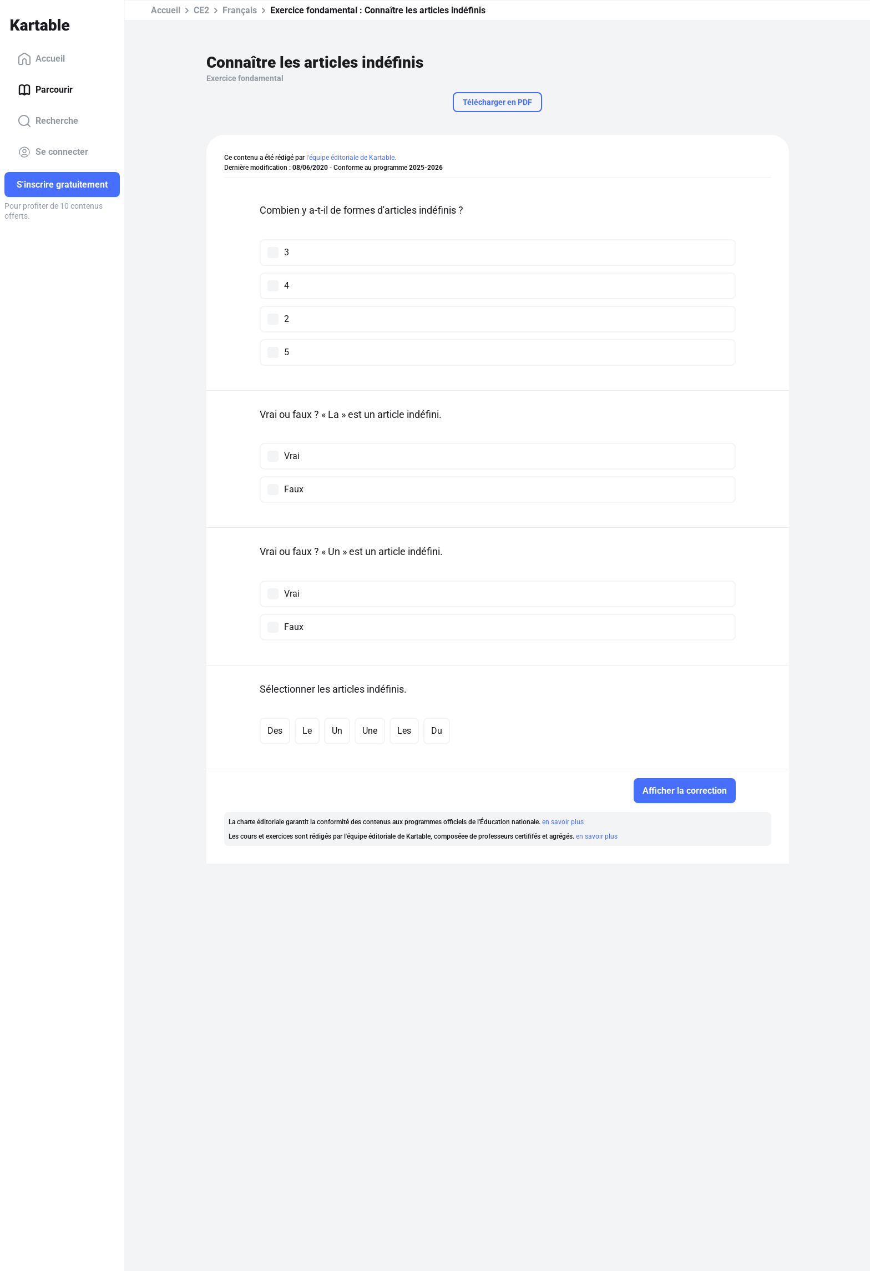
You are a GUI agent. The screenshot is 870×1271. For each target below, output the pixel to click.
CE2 (201, 10)
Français (239, 10)
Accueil (41, 58)
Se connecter (53, 152)
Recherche (48, 121)
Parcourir (45, 90)
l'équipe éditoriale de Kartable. (351, 158)
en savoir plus (563, 822)
